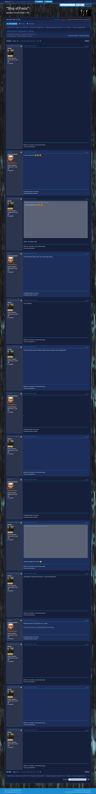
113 (22, 41)
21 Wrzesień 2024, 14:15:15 (29, 729)
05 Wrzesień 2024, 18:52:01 (29, 346)
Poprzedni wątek (73, 35)
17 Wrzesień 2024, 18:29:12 (29, 687)
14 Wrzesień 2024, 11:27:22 (29, 620)
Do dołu (8, 41)
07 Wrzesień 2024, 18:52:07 (29, 436)
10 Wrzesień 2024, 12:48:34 (29, 522)
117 (34, 41)
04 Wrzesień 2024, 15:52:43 (29, 253)
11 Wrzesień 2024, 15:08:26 (29, 573)
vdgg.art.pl (64, 19)
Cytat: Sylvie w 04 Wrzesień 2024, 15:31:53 (37, 202)
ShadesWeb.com (17, 792)
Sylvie (68, 27)
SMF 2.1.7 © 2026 (9, 790)
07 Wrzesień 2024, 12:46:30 (29, 393)
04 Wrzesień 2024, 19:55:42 (29, 300)
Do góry (8, 772)
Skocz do (65, 779)
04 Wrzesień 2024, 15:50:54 (29, 198)
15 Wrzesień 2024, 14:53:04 (29, 644)
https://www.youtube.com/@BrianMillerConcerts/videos (39, 627)
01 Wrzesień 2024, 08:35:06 (29, 46)
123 (38, 41)
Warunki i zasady (82, 790)
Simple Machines (17, 790)
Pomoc (75, 790)
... (20, 41)
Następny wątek (84, 35)
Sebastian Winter (14, 46)
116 (31, 41)
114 (25, 41)
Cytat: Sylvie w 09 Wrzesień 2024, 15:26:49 (37, 526)
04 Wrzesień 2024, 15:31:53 (29, 151)
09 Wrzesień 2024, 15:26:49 (29, 479)
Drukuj (87, 41)
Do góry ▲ (88, 790)
